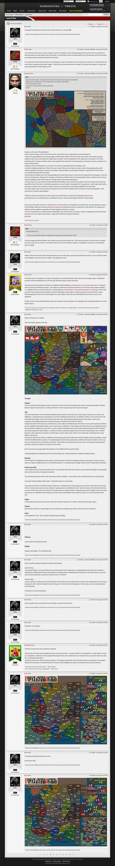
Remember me (92, 1)
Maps (15, 11)
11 (73, 854)
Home (9, 11)
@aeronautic (89, 195)
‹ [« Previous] (38, 854)
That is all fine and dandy (32, 220)
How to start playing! (75, 11)
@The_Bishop (55, 207)
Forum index (9, 14)
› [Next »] (76, 854)
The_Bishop (15, 657)
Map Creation (19, 14)
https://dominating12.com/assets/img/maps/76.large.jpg (78, 290)
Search (106, 14)
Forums (22, 11)
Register (107, 1)
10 (69, 854)
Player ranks (42, 11)
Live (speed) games (98, 5)
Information (63, 11)
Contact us (48, 861)
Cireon (15, 287)
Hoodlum (15, 86)
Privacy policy (57, 861)
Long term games (99, 9)
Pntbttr (15, 61)
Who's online (52, 11)
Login (100, 1)
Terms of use (66, 861)
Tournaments (31, 11)
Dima (15, 39)
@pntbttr (28, 214)
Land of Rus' (28, 14)
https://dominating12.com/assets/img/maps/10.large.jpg (86, 285)
